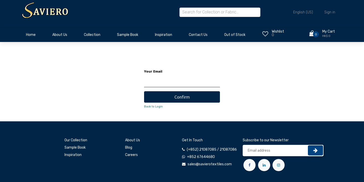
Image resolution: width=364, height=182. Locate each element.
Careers (131, 155)
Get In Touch (192, 140)
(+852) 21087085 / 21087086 (212, 149)
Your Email (153, 71)
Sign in (329, 12)
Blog (128, 147)
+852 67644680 (201, 157)
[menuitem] (31, 36)
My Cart (328, 31)
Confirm (182, 97)
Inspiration (73, 155)
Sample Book (75, 147)
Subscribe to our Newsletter (266, 140)
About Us (132, 140)
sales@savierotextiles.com (210, 164)
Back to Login (153, 106)
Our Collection (75, 140)
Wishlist (278, 31)
